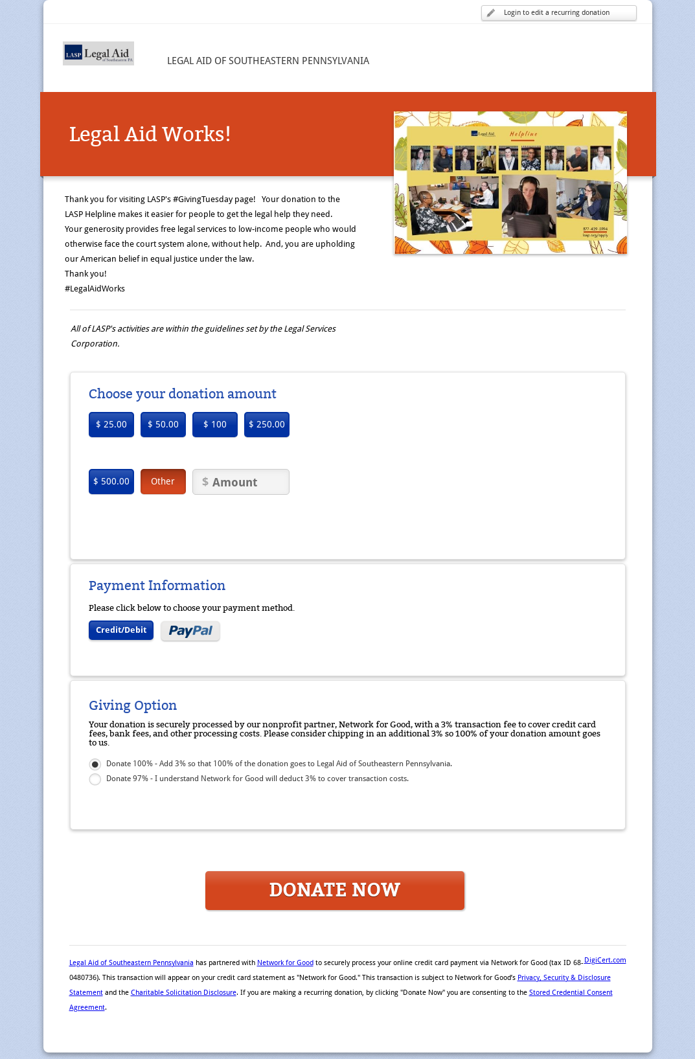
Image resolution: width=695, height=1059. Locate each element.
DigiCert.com (605, 960)
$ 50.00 (163, 424)
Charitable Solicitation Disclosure (183, 992)
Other (163, 481)
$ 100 (215, 424)
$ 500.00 (111, 481)
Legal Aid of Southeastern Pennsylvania (131, 963)
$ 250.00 (267, 424)
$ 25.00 (111, 424)
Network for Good (285, 963)
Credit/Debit (121, 630)
